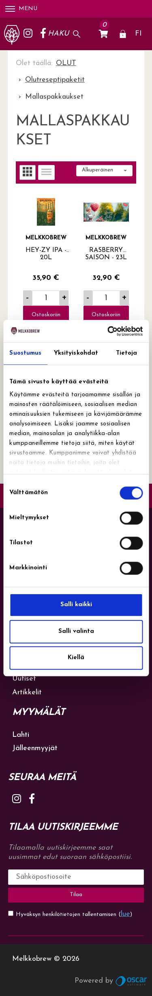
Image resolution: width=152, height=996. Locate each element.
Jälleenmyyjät (35, 748)
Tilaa (76, 895)
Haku (58, 34)
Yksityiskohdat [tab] (76, 353)
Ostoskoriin (46, 315)
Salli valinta (76, 631)
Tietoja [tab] (126, 353)
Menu (21, 9)
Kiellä (76, 658)
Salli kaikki (76, 605)
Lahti (20, 735)
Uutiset (24, 679)
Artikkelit (27, 692)
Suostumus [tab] (25, 353)
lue (125, 914)
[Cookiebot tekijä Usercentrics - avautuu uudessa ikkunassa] (108, 331)
